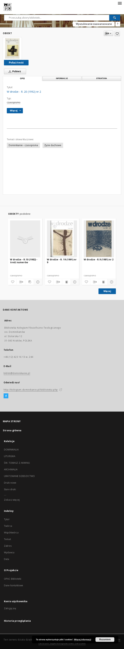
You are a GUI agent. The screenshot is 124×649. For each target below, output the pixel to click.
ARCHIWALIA (11, 469)
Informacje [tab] (62, 78)
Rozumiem (105, 639)
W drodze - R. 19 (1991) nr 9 (62, 261)
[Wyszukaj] (114, 18)
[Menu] (119, 3)
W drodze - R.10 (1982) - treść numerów (23, 261)
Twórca (8, 526)
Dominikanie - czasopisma (23, 145)
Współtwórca (11, 532)
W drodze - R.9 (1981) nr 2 (98, 259)
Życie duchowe (52, 145)
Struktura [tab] (101, 78)
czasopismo (13, 102)
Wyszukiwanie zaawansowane (94, 23)
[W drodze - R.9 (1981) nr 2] (99, 239)
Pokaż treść (16, 62)
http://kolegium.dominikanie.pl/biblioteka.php (31, 389)
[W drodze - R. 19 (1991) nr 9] (62, 239)
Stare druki (10, 489)
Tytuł (6, 519)
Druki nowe (10, 482)
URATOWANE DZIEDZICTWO (19, 476)
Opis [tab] (22, 78)
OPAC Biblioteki (12, 578)
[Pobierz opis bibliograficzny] (21, 281)
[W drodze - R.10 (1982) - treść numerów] (25, 239)
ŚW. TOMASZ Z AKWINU (17, 462)
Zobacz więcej (12, 499)
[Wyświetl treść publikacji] (66, 281)
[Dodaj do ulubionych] (117, 33)
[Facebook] (6, 396)
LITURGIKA (9, 456)
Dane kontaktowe (13, 585)
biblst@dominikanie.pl (17, 373)
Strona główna (12, 430)
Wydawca (9, 552)
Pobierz (14, 71)
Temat (7, 539)
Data (6, 559)
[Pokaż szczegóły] (37, 281)
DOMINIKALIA (11, 449)
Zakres (8, 545)
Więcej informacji (82, 639)
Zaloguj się (10, 608)
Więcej (107, 291)
